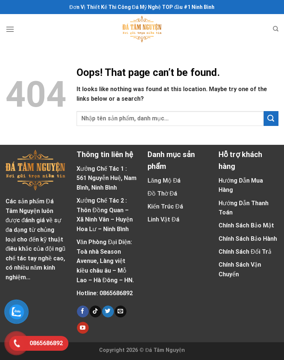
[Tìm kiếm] (275, 29)
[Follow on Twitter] (108, 311)
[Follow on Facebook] (82, 311)
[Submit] (271, 118)
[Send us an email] (120, 311)
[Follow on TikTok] (95, 311)
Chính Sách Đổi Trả (245, 251)
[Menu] (10, 29)
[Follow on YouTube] (82, 328)
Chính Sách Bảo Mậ (245, 225)
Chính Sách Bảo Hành (248, 238)
